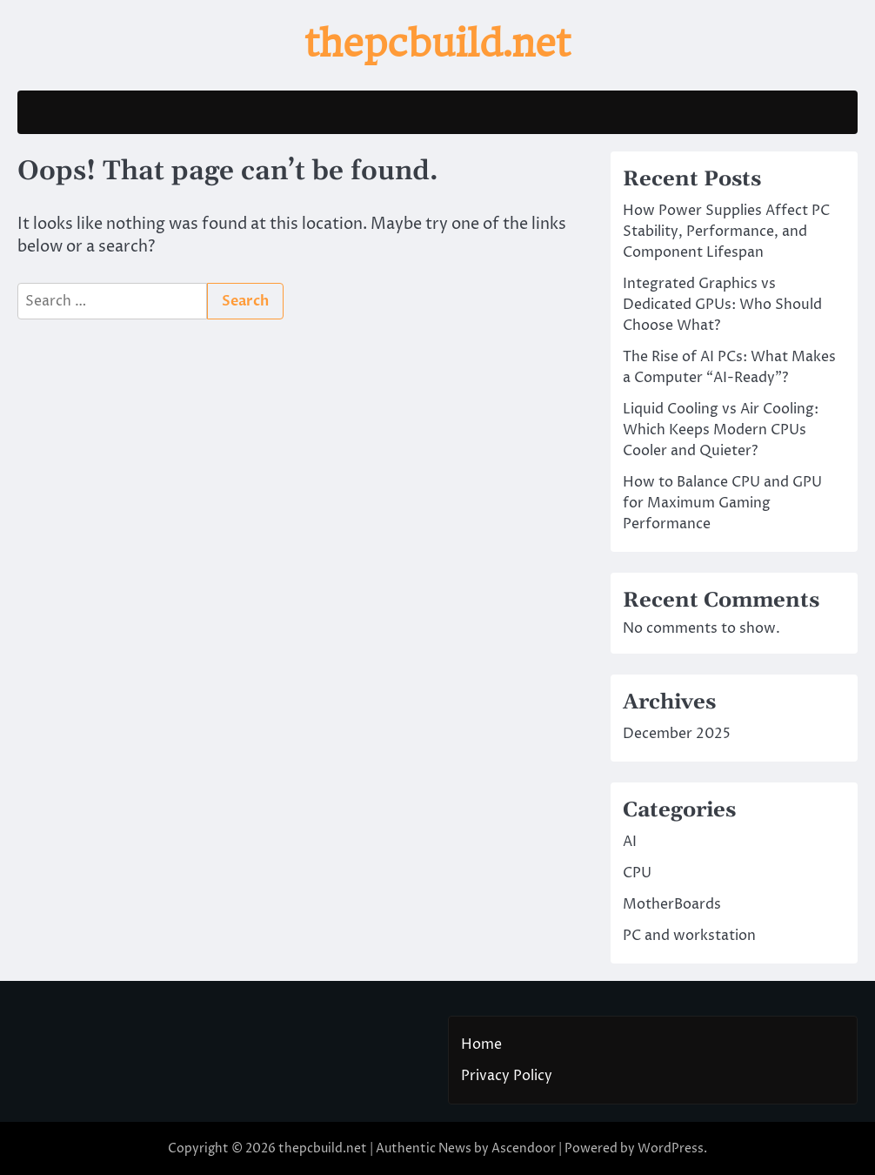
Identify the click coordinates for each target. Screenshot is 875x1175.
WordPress (671, 1148)
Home (481, 1044)
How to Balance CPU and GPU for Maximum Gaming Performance (722, 503)
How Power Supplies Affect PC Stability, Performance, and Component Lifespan (726, 231)
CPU (637, 873)
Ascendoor (523, 1148)
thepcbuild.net (437, 43)
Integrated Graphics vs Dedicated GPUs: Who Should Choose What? (722, 304)
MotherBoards (672, 904)
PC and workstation (689, 935)
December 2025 (677, 733)
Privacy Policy (506, 1075)
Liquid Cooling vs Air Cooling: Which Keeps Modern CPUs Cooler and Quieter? (720, 430)
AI (630, 841)
